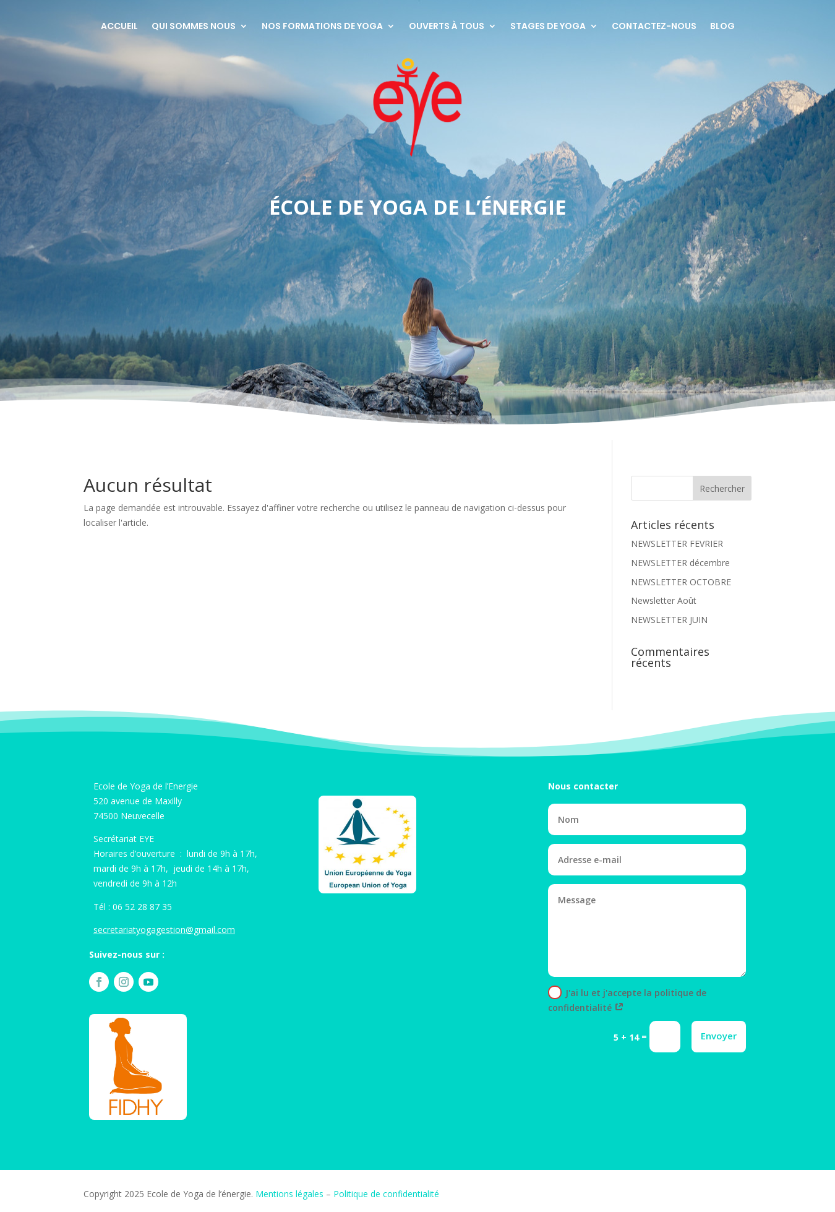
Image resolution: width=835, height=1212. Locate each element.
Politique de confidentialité (386, 1194)
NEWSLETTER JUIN (669, 619)
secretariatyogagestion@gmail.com (164, 929)
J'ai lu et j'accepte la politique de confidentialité (627, 999)
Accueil (119, 27)
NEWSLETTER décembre (680, 563)
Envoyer (719, 1035)
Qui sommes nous (194, 27)
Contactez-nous (654, 27)
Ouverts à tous (446, 27)
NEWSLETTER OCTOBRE (681, 582)
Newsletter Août (663, 600)
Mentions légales (289, 1194)
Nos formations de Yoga (322, 27)
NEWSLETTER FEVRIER (677, 543)
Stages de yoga (548, 27)
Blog (722, 27)
